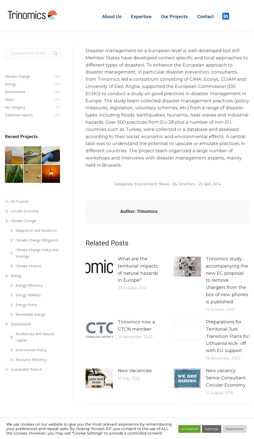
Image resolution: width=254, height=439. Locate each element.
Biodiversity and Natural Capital (35, 337)
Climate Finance (28, 266)
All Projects (20, 201)
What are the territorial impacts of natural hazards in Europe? (138, 269)
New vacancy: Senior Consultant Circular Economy (226, 378)
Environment (145, 184)
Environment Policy (31, 350)
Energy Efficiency (29, 285)
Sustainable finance (26, 369)
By (184, 184)
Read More (234, 429)
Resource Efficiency (31, 359)
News (164, 184)
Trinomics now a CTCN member (136, 325)
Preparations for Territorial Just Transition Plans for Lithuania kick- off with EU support (227, 336)
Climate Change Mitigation (37, 240)
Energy (14, 275)
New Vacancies (135, 370)
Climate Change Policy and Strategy (37, 253)
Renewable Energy (30, 314)
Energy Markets (28, 295)
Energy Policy (26, 304)
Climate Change (21, 220)
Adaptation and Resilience (36, 230)
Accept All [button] (189, 429)
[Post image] (99, 267)
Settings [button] (211, 429)
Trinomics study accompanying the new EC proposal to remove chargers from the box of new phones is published (227, 280)
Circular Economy (25, 211)
